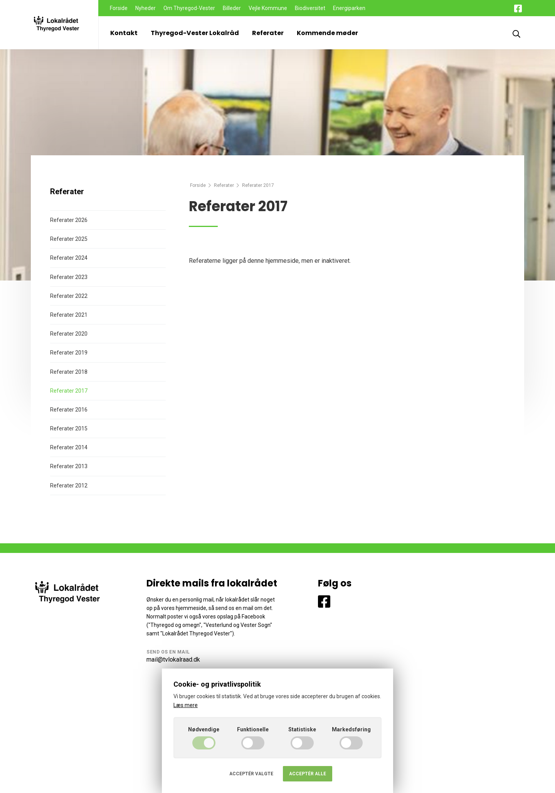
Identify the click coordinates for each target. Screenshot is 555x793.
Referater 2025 (68, 239)
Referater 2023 (68, 277)
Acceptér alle (307, 773)
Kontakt (124, 33)
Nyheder (145, 8)
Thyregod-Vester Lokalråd (195, 33)
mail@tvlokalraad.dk (173, 659)
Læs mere (185, 705)
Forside (119, 8)
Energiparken (349, 8)
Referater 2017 (68, 391)
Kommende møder (327, 33)
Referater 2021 (68, 315)
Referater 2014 (68, 447)
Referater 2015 (68, 428)
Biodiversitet (310, 8)
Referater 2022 (68, 296)
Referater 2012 (68, 485)
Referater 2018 (68, 372)
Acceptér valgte (251, 773)
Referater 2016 (68, 410)
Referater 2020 (68, 334)
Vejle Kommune (268, 8)
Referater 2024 (68, 258)
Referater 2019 (68, 352)
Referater (268, 33)
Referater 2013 (68, 466)
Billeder (232, 8)
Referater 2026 (68, 220)
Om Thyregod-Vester (189, 8)
